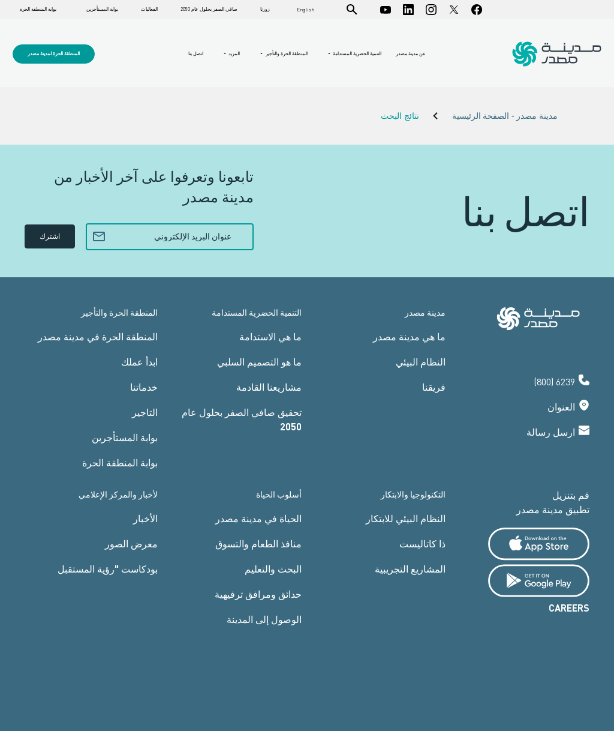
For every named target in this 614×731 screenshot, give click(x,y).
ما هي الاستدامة (270, 336)
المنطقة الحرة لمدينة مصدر (54, 53)
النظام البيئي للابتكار (406, 518)
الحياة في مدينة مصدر (258, 518)
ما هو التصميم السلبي (259, 361)
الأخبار (145, 518)
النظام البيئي (421, 361)
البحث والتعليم (273, 568)
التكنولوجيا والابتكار (413, 494)
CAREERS (569, 607)
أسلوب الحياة (279, 494)
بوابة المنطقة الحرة (38, 9)
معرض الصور (131, 543)
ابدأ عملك (139, 361)
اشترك (50, 236)
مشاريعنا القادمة (269, 387)
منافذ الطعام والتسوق (258, 543)
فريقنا (434, 387)
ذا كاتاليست (422, 543)
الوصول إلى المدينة (264, 619)
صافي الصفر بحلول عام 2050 (208, 9)
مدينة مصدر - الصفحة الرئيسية (505, 116)
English (305, 10)
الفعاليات (149, 9)
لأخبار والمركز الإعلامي (118, 494)
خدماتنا (144, 387)
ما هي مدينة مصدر (409, 336)
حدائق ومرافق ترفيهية (258, 594)
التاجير (145, 412)
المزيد (233, 53)
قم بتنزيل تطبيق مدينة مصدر (552, 502)
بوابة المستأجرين (102, 9)
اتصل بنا (195, 53)
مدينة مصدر (425, 312)
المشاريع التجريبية (410, 568)
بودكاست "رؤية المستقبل (108, 568)
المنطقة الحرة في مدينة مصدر (98, 336)
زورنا (265, 9)
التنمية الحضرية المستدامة (356, 53)
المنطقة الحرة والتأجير (286, 53)
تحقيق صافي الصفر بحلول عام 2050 (242, 419)
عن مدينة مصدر (411, 53)
